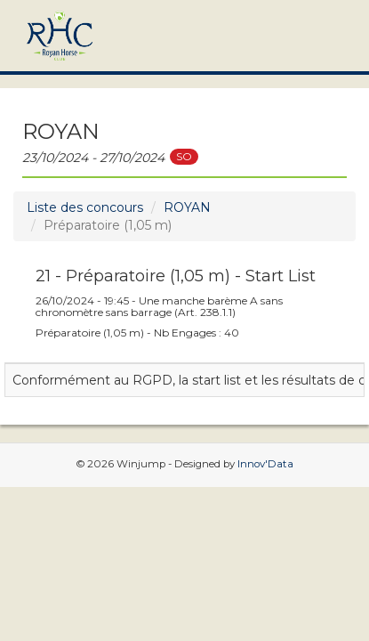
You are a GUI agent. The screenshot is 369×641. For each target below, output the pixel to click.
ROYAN (187, 207)
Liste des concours (85, 207)
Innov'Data (265, 464)
